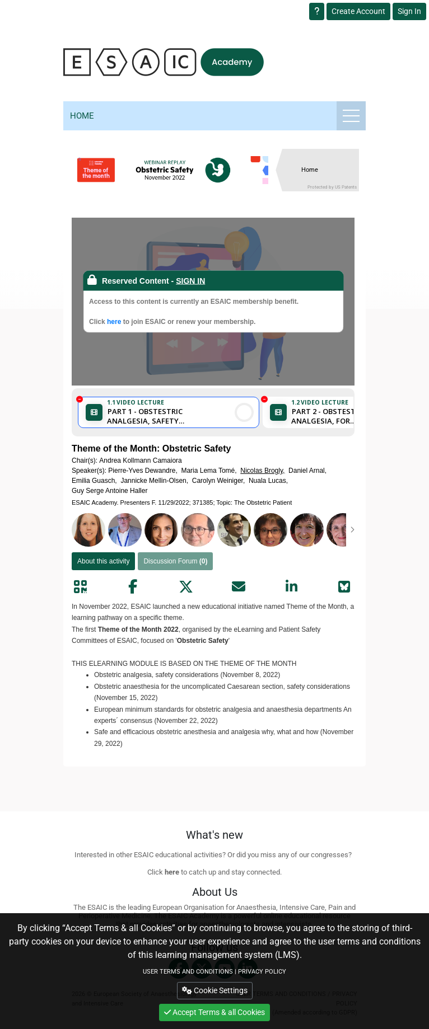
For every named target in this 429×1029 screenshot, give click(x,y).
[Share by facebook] (132, 587)
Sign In (409, 11)
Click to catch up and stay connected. (214, 872)
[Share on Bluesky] (344, 587)
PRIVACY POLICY (262, 971)
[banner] (176, 170)
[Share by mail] (238, 587)
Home (82, 116)
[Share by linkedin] (291, 587)
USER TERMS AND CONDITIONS (188, 971)
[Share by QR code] (80, 587)
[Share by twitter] (186, 587)
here (114, 322)
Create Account (358, 11)
